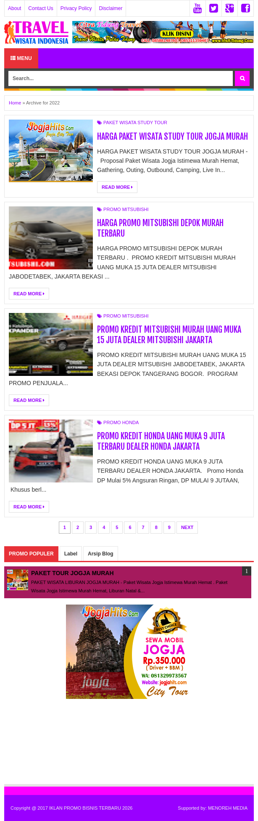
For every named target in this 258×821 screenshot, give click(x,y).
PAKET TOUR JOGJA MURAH (72, 573)
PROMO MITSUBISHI (126, 209)
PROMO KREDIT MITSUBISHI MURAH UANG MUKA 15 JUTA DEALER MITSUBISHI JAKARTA (169, 334)
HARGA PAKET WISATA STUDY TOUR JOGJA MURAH (172, 136)
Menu (21, 58)
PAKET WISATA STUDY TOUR (135, 122)
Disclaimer (110, 8)
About (14, 8)
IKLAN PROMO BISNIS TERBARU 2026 (90, 808)
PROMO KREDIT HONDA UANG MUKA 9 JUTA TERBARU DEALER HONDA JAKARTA (161, 441)
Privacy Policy (76, 8)
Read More (117, 187)
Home (15, 102)
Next (187, 527)
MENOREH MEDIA (227, 808)
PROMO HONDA (121, 422)
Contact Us (40, 8)
